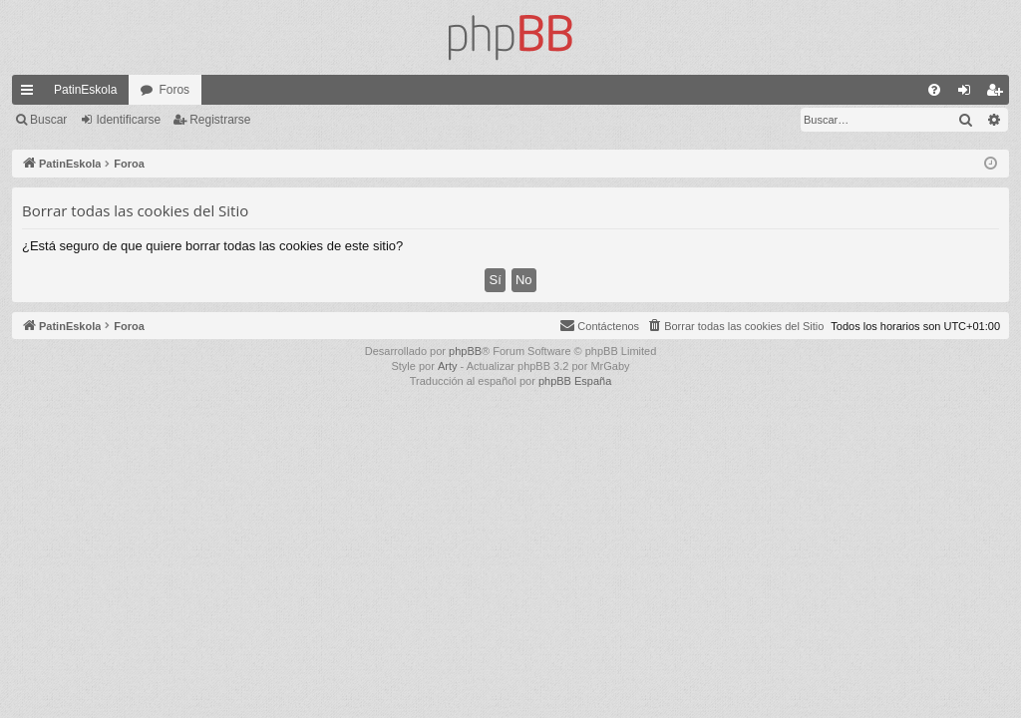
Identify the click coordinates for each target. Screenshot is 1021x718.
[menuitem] (934, 90)
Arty (448, 366)
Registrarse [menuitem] (998, 94)
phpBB (465, 351)
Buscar (48, 120)
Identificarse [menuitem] (968, 94)
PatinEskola (85, 90)
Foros (174, 90)
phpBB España (574, 381)
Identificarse (128, 120)
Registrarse (219, 120)
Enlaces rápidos (31, 94)
